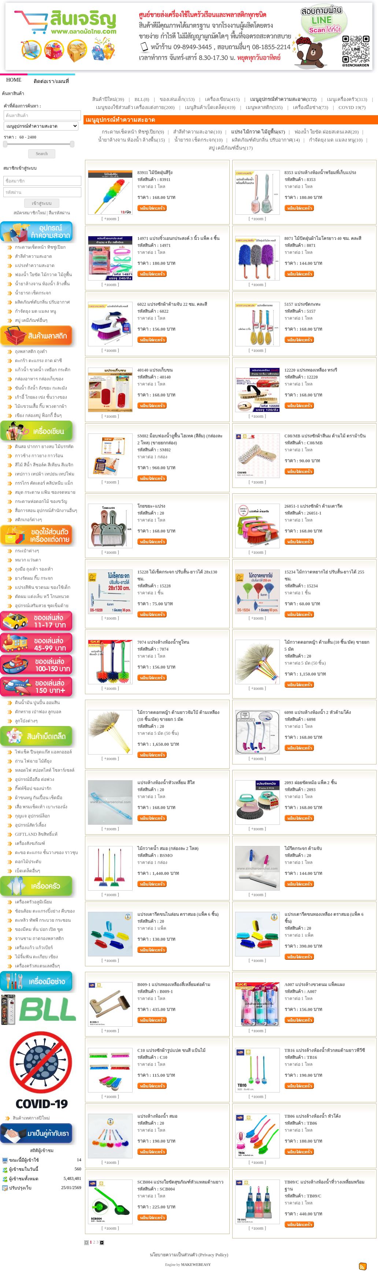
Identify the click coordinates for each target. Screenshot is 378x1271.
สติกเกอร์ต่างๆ (28, 519)
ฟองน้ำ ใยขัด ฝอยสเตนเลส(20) (326, 132)
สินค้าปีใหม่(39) (108, 99)
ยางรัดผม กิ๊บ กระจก (34, 578)
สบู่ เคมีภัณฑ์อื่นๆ (31, 320)
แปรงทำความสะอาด (35, 265)
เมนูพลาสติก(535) (264, 107)
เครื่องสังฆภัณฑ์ (30, 843)
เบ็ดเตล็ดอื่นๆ (27, 870)
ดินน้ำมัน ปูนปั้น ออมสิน (37, 702)
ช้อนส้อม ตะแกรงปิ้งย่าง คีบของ (45, 911)
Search (42, 153)
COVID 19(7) (352, 107)
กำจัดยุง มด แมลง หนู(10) (336, 140)
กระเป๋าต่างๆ (27, 550)
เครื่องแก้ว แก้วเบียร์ (34, 947)
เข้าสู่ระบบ (42, 203)
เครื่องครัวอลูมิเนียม (33, 902)
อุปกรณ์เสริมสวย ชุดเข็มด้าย (41, 605)
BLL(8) (141, 99)
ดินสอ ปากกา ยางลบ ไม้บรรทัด (44, 446)
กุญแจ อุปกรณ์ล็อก (32, 816)
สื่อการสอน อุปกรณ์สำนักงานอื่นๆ (46, 510)
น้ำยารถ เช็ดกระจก (33, 293)
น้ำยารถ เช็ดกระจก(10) (198, 140)
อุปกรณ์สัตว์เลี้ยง (30, 825)
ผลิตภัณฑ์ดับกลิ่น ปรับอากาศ (42, 302)
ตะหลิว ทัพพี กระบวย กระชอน (43, 920)
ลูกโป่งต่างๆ (26, 720)
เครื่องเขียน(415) (222, 99)
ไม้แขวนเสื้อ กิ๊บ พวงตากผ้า (41, 406)
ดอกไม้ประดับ (28, 861)
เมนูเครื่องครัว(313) (347, 99)
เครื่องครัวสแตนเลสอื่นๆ (37, 966)
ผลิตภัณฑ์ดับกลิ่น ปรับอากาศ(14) (266, 140)
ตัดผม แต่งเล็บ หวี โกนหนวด (42, 596)
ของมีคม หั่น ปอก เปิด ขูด (39, 929)
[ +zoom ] (110, 218)
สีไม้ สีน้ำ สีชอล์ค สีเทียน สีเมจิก (44, 464)
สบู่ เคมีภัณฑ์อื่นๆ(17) (231, 148)
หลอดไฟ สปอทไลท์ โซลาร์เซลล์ (44, 770)
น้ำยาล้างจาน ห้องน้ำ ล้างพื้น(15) (131, 140)
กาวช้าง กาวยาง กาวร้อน (39, 455)
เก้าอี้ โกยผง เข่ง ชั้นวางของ (41, 397)
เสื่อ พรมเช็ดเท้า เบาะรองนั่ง (41, 806)
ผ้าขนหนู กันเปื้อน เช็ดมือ (38, 797)
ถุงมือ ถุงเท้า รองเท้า (34, 569)
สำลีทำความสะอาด (33, 256)
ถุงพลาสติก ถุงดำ (31, 351)
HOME (13, 80)
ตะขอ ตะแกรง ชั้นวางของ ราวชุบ (46, 852)
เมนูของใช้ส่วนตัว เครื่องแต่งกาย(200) (135, 107)
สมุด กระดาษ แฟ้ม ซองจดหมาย (45, 492)
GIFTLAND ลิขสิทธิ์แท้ (36, 834)
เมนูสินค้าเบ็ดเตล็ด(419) (210, 107)
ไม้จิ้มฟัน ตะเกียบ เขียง (36, 956)
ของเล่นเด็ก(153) (177, 99)
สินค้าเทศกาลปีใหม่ (31, 1118)
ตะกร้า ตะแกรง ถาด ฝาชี (38, 360)
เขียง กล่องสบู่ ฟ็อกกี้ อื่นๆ (38, 415)
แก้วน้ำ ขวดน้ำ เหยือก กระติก (42, 369)
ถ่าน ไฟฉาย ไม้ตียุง (33, 761)
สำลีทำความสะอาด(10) (197, 132)
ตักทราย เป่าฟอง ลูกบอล (38, 711)
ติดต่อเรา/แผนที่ (51, 81)
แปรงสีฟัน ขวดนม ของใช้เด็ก (42, 587)
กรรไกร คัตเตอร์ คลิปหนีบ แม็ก (44, 483)
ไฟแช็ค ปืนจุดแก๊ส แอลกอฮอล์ (43, 752)
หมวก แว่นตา (28, 560)
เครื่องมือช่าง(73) (310, 107)
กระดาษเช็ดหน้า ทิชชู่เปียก (40, 247)
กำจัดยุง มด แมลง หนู (35, 311)
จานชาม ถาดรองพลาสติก (39, 938)
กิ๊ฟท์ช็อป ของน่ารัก (33, 788)
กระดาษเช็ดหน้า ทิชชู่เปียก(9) (133, 132)
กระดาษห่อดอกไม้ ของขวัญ (41, 501)
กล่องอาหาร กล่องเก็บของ (39, 378)
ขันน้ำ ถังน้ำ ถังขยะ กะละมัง (41, 388)
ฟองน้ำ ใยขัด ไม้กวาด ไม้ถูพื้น (43, 274)
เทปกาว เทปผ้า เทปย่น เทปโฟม (44, 474)
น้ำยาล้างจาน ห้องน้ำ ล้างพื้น (42, 283)
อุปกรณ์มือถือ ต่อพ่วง (34, 779)
